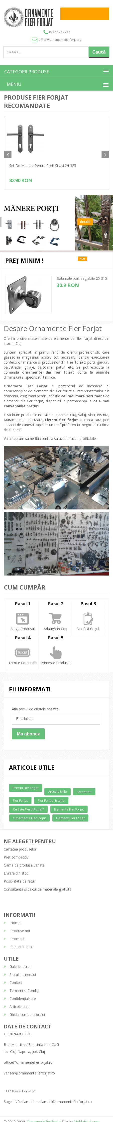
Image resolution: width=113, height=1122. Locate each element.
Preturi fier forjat (25, 787)
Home (12, 922)
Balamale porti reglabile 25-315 (82, 278)
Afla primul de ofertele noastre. (35, 709)
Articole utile (57, 791)
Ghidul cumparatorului (24, 1014)
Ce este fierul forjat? (28, 809)
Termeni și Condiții (21, 990)
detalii (85, 225)
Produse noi (17, 930)
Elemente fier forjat (69, 809)
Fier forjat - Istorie (51, 800)
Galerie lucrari (17, 966)
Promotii (14, 938)
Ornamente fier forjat (29, 818)
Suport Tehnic (18, 946)
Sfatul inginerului (20, 974)
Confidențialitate (20, 998)
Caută (99, 52)
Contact (13, 982)
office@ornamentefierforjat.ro (57, 40)
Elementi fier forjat (70, 818)
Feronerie (84, 791)
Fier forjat (20, 800)
